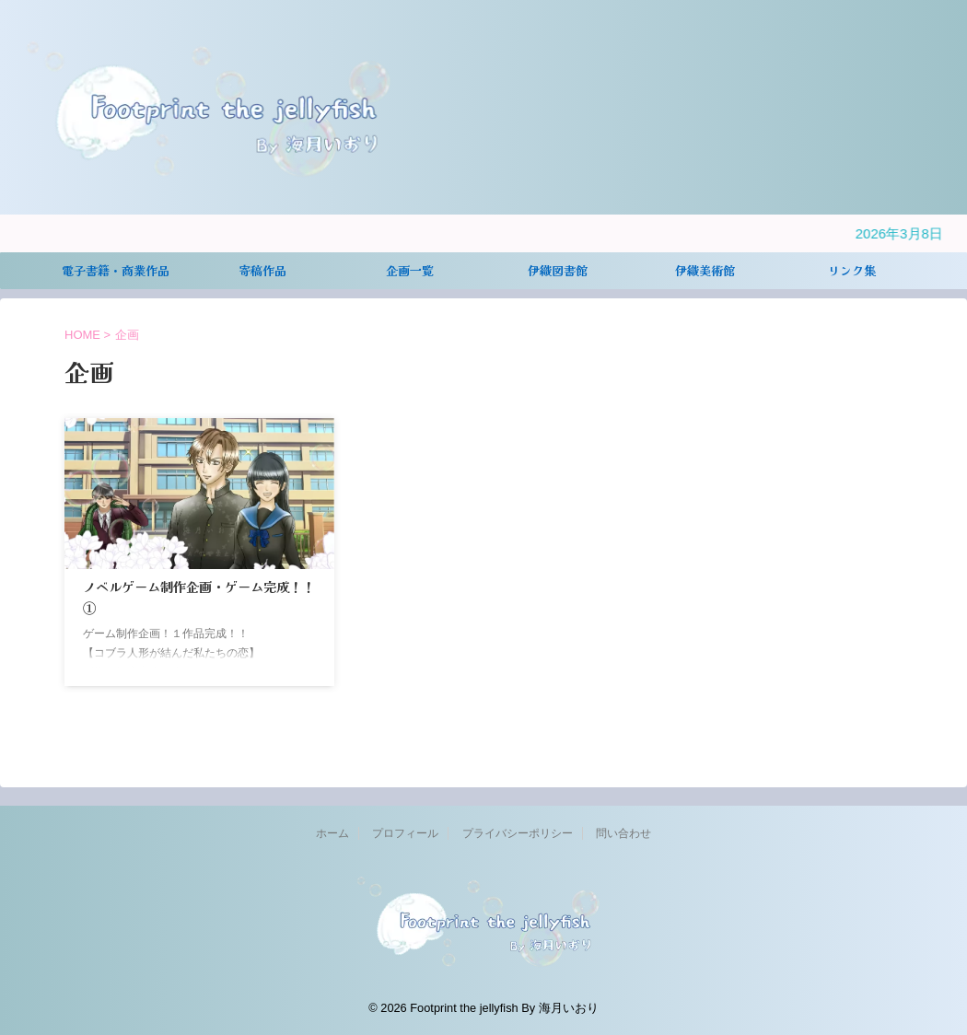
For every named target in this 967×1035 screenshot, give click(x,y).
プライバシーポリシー (517, 833)
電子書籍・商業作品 (115, 270)
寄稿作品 (262, 270)
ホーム (332, 833)
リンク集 (852, 270)
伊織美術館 (705, 270)
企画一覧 (410, 270)
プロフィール (405, 833)
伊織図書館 (558, 270)
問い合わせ (623, 833)
